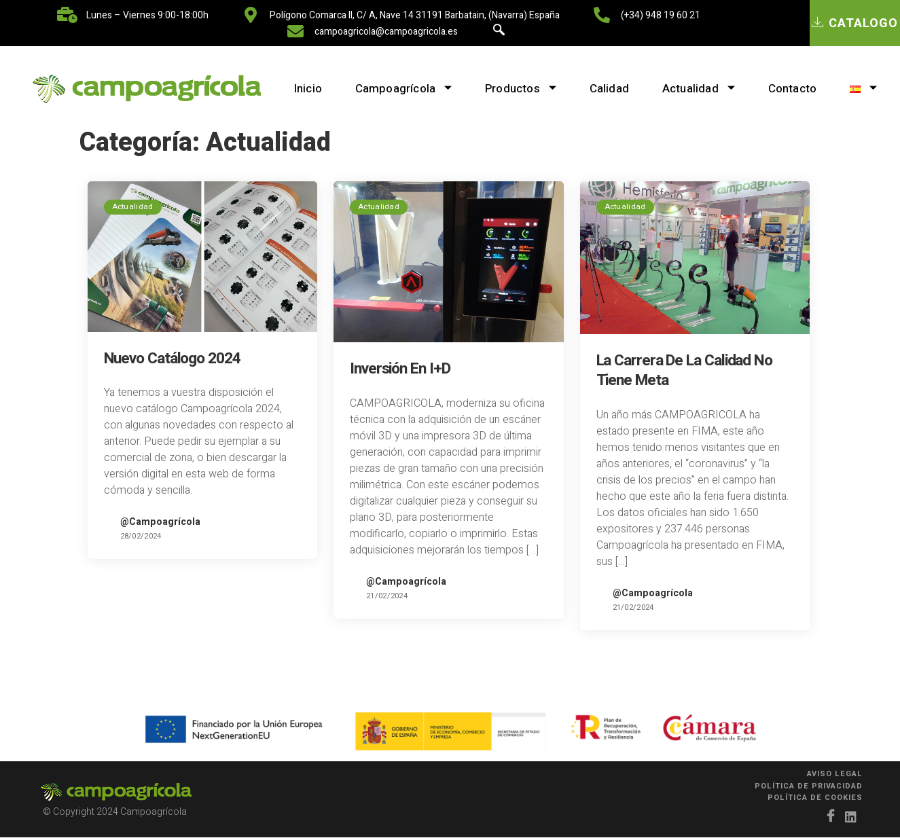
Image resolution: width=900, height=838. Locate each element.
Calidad (608, 88)
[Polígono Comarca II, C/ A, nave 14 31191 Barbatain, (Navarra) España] (250, 15)
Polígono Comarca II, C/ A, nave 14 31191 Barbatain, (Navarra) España (415, 15)
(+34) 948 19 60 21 (660, 15)
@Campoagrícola (160, 522)
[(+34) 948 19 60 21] (602, 15)
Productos (519, 88)
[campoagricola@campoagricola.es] (295, 31)
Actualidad (698, 88)
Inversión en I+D (400, 368)
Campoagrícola (401, 88)
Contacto (794, 88)
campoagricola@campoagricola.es (386, 31)
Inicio (305, 88)
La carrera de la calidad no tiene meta (684, 370)
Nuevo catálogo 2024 (172, 358)
